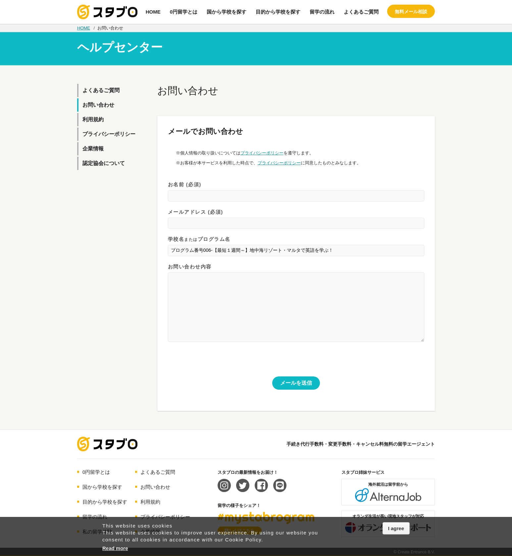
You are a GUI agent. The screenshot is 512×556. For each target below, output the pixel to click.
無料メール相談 (411, 11)
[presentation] (218, 363)
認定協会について (103, 163)
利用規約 (93, 119)
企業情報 (93, 148)
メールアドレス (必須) (296, 219)
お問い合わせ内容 (296, 303)
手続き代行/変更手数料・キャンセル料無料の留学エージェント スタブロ (107, 12)
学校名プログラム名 (296, 246)
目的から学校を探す (278, 12)
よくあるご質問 (361, 12)
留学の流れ (322, 12)
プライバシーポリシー (261, 152)
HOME (153, 12)
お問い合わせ (98, 105)
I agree (396, 528)
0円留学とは (183, 12)
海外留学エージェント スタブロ (107, 444)
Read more (115, 548)
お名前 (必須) (296, 191)
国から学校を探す (226, 12)
